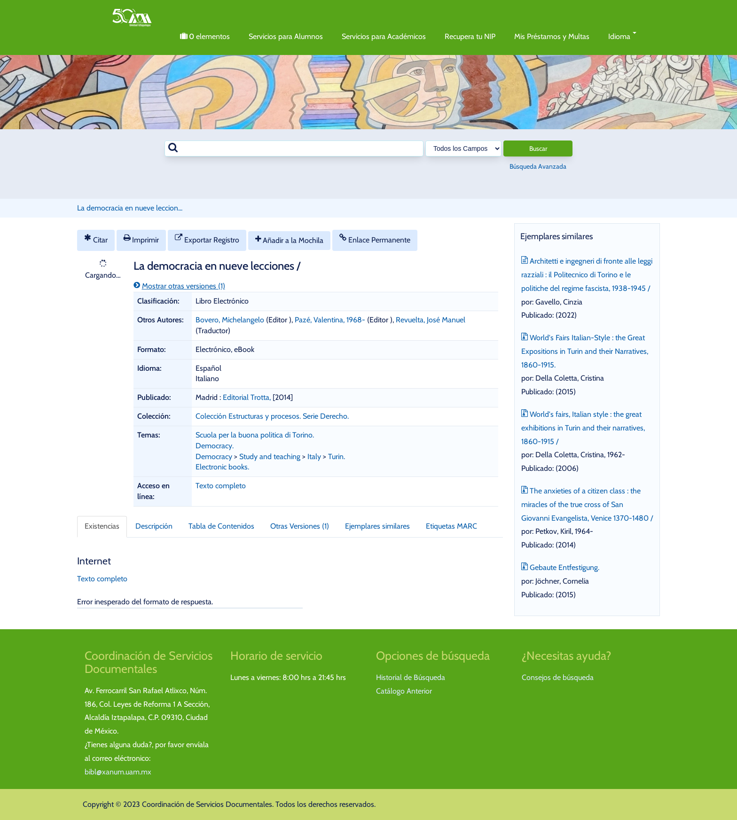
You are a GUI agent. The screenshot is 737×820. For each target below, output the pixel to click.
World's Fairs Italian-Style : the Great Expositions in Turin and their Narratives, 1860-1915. (584, 350)
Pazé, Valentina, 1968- (330, 319)
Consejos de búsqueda (558, 677)
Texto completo (221, 485)
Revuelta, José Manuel (430, 319)
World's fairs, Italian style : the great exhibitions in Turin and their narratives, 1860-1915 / (583, 427)
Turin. (336, 456)
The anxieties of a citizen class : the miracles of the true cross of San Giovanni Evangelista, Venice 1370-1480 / (587, 503)
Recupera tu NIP (470, 36)
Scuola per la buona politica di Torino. (255, 434)
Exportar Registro (207, 239)
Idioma (622, 36)
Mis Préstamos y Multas (551, 36)
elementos (205, 36)
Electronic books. (222, 466)
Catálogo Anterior (404, 691)
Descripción (153, 526)
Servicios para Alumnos (286, 36)
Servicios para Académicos (384, 36)
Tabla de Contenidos (221, 526)
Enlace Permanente (374, 239)
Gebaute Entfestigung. (560, 566)
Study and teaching (269, 456)
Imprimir (141, 239)
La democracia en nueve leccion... (129, 207)
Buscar (538, 148)
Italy (314, 456)
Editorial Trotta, (248, 397)
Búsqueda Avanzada (538, 166)
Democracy (214, 456)
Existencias (102, 526)
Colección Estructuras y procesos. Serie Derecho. (272, 416)
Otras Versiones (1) (299, 526)
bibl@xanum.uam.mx (118, 771)
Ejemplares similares (377, 526)
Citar (96, 239)
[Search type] (463, 148)
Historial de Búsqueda (410, 677)
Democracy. (215, 445)
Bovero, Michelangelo (230, 319)
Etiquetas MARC (451, 526)
